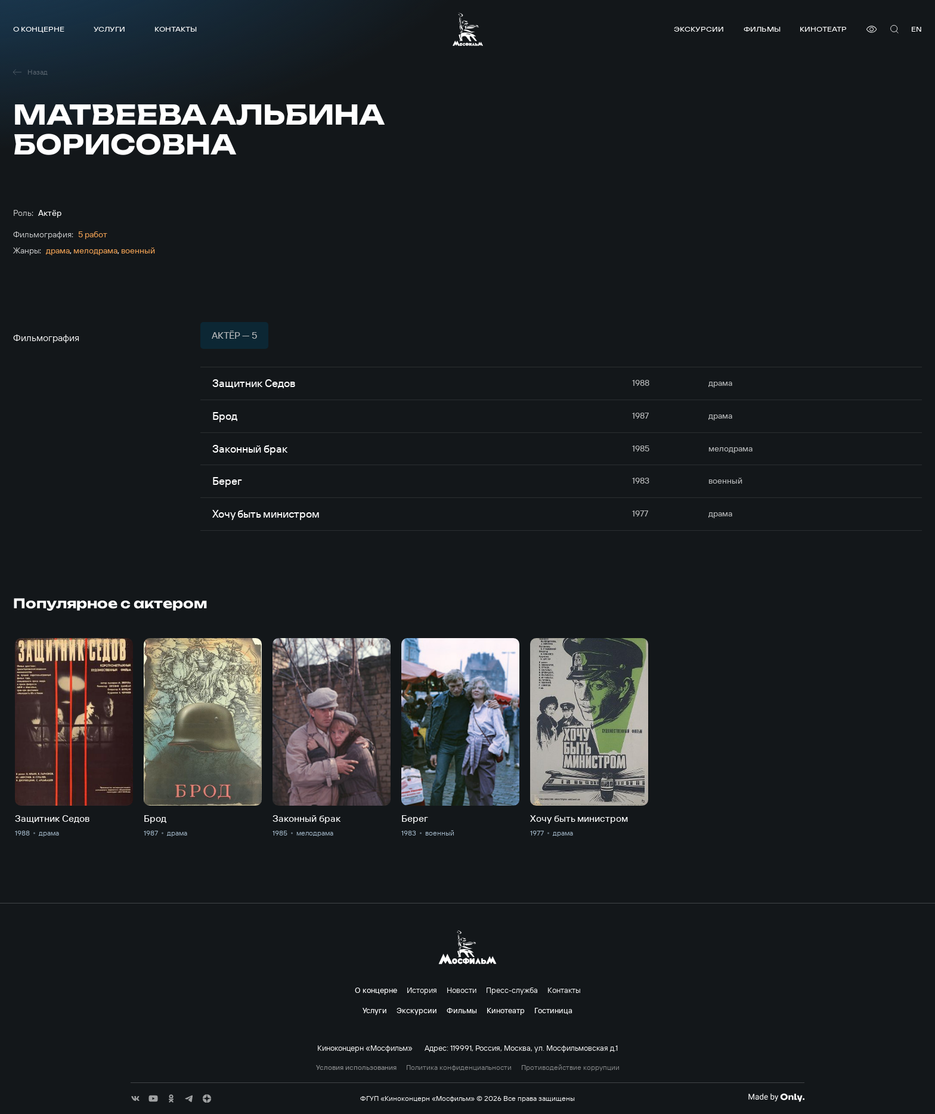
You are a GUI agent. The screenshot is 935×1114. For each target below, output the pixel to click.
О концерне (38, 28)
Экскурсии (699, 28)
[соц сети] (135, 1098)
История (422, 990)
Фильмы (762, 28)
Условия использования (356, 1067)
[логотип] (468, 29)
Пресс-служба (512, 990)
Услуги (109, 28)
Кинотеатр (823, 28)
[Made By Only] (776, 1097)
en (916, 28)
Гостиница (553, 1010)
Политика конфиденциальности (459, 1067)
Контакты (175, 28)
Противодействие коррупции (570, 1067)
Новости (461, 990)
